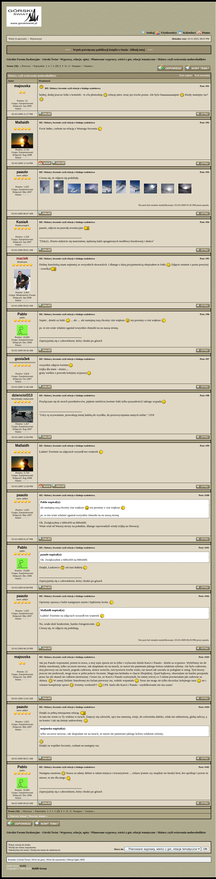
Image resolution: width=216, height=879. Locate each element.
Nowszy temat (37, 816)
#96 (207, 314)
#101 (206, 547)
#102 (206, 596)
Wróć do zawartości (56, 859)
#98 (207, 395)
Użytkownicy (166, 32)
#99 (207, 445)
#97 (207, 359)
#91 (207, 86)
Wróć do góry (38, 859)
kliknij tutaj (137, 49)
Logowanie (21, 38)
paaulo (22, 172)
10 (65, 66)
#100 (206, 495)
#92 (207, 122)
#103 (206, 657)
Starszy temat (18, 816)
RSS (83, 859)
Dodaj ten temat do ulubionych (45, 850)
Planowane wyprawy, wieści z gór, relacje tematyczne (123, 59)
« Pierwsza (25, 66)
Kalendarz (187, 32)
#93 (207, 172)
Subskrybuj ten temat (18, 850)
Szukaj (148, 32)
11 (69, 66)
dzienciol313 (22, 395)
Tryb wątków (185, 75)
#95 (207, 258)
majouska (22, 86)
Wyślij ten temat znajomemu (22, 847)
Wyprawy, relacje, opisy (74, 59)
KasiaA (22, 222)
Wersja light (73, 859)
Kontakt (12, 859)
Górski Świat (23, 859)
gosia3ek (22, 359)
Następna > (77, 66)
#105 (206, 767)
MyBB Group (39, 868)
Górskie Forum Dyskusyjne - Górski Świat (32, 59)
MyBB (23, 866)
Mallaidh (22, 122)
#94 (207, 222)
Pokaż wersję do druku (19, 844)
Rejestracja (35, 38)
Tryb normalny (202, 75)
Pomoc (203, 32)
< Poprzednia (38, 66)
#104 (206, 707)
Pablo (22, 314)
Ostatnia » (89, 66)
